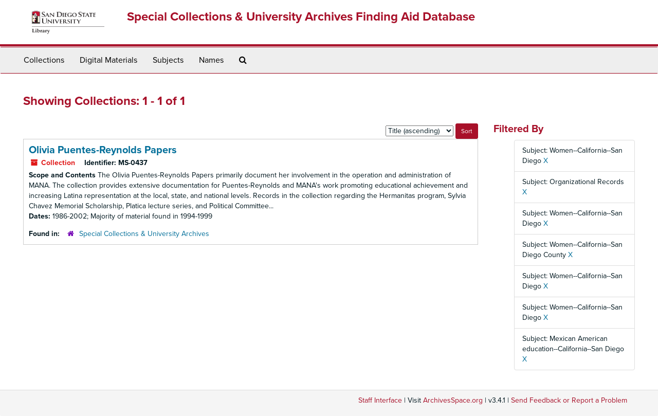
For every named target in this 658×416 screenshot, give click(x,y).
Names (211, 60)
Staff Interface (380, 400)
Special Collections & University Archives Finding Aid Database (301, 16)
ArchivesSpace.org (453, 400)
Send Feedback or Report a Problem (569, 400)
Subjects (168, 60)
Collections (44, 60)
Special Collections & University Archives (144, 233)
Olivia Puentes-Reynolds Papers (103, 150)
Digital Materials (108, 60)
